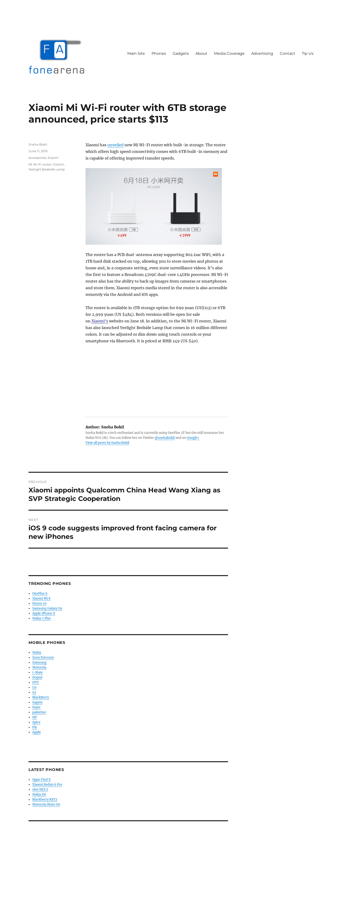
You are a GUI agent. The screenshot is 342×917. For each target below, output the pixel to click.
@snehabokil (165, 438)
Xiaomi (53, 158)
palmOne (39, 712)
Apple (36, 732)
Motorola (39, 667)
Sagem (37, 702)
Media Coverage (229, 53)
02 (34, 692)
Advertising (262, 53)
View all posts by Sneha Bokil (107, 443)
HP (34, 717)
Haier (36, 707)
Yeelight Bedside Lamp (46, 169)
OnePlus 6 (40, 593)
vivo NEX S (40, 790)
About (201, 53)
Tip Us (308, 53)
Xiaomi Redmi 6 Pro (47, 785)
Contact (287, 53)
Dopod (37, 677)
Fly (34, 727)
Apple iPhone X (43, 613)
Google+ (193, 438)
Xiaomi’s (99, 321)
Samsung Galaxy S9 (47, 608)
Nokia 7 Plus (41, 618)
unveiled (115, 144)
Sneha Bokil (37, 144)
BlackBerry (40, 697)
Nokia (36, 653)
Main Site (136, 53)
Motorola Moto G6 (46, 804)
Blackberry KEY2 (44, 800)
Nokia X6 (39, 795)
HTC (35, 682)
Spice (36, 722)
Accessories (37, 158)
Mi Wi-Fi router (40, 164)
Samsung (39, 662)
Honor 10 (39, 603)
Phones (159, 53)
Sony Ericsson (43, 658)
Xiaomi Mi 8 (41, 598)
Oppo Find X (41, 780)
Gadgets (181, 53)
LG (34, 687)
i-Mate (37, 672)
